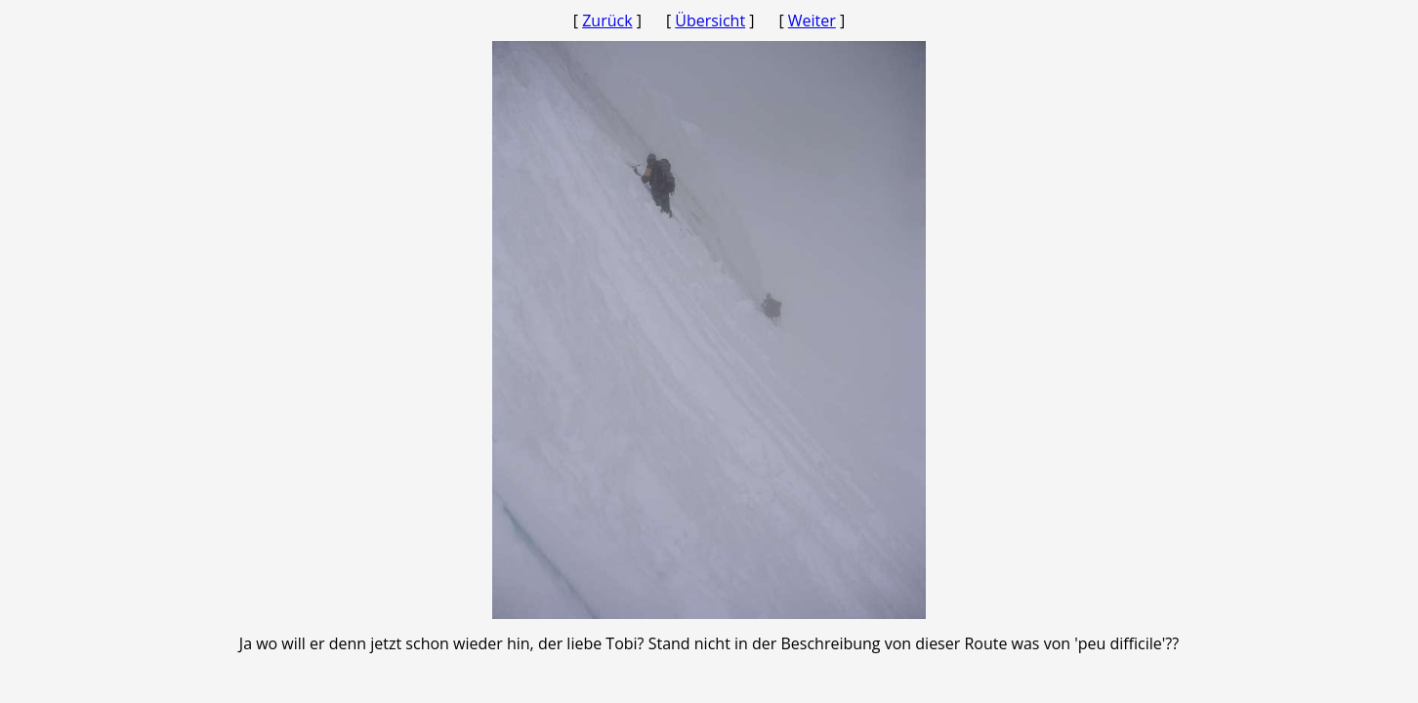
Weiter (812, 20)
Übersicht (710, 20)
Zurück (607, 20)
